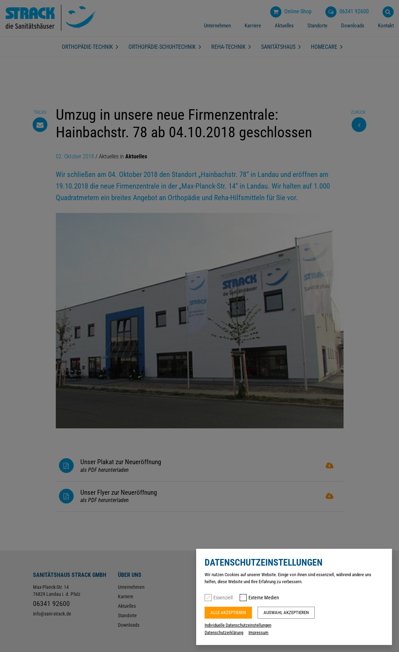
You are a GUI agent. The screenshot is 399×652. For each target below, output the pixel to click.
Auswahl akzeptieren (286, 612)
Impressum (258, 632)
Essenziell (223, 597)
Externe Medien (263, 597)
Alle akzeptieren (228, 612)
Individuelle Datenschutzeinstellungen (238, 625)
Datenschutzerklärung (224, 632)
